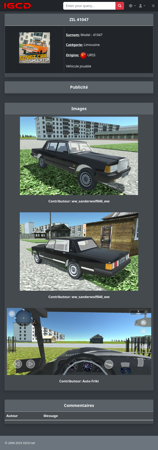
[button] (132, 6)
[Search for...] (89, 6)
